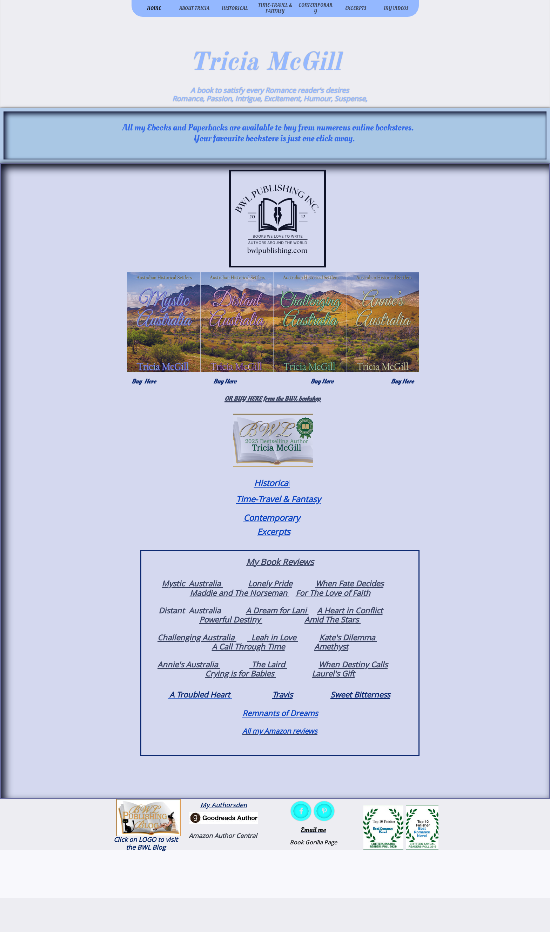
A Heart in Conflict (350, 610)
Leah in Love (272, 637)
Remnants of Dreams (280, 713)
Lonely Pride (270, 583)
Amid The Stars (332, 619)
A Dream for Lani (277, 610)
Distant (173, 610)
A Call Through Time (248, 646)
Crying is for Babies (240, 673)
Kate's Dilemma (348, 637)
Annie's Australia (188, 664)
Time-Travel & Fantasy (278, 499)
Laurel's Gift (333, 673)
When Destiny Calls (353, 664)
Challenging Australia (196, 637)
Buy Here (144, 381)
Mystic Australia (192, 583)
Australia (204, 610)
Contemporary (271, 517)
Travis (282, 694)
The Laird (268, 664)
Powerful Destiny (230, 619)
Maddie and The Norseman (239, 592)
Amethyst (331, 646)
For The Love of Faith (333, 592)
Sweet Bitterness (360, 694)
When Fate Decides (349, 583)
